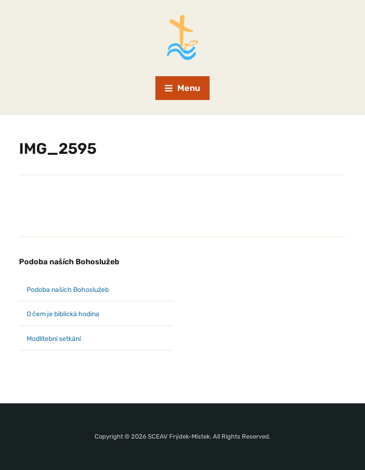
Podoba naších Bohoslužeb (69, 261)
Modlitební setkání (54, 339)
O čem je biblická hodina (63, 314)
